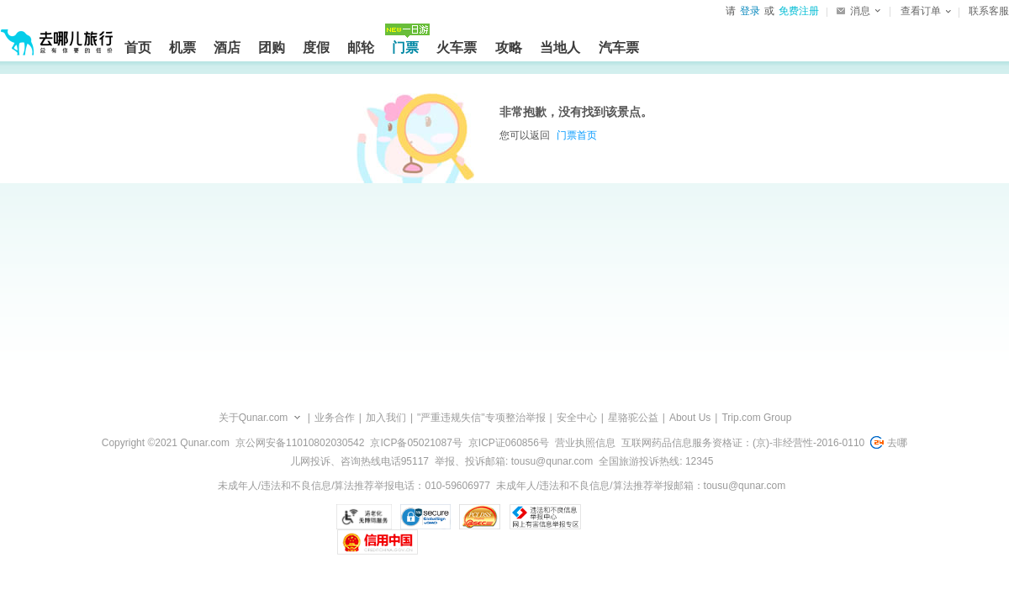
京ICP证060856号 (508, 443)
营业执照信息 (585, 443)
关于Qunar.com (253, 418)
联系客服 (989, 11)
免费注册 (799, 11)
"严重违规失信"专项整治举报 (481, 418)
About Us (690, 418)
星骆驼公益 (633, 418)
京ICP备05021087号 (416, 443)
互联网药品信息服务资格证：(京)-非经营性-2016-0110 (742, 443)
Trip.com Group (756, 418)
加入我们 (386, 418)
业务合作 (334, 418)
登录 (750, 11)
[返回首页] (57, 35)
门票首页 (577, 135)
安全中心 (577, 418)
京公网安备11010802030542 (299, 443)
